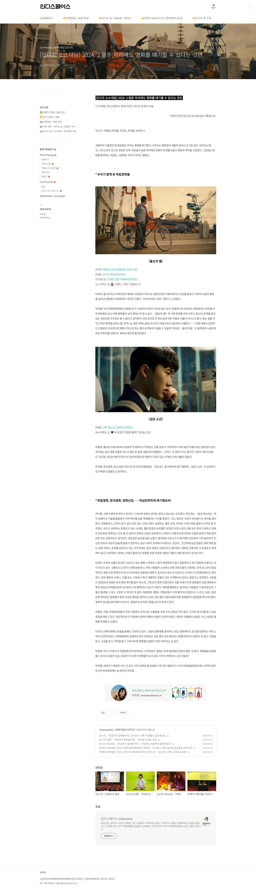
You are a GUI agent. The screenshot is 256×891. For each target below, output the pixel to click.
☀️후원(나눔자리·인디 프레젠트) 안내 (161, 18)
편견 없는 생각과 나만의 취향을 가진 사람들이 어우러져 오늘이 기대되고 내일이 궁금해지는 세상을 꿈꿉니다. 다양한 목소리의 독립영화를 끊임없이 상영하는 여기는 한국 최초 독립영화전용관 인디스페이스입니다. (151, 826)
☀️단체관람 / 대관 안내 (75, 18)
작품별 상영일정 (49, 168)
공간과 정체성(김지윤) (114, 274)
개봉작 (45, 176)
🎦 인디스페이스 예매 (49, 117)
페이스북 (43, 95)
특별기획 (45, 172)
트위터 (58, 95)
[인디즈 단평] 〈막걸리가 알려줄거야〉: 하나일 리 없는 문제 (128, 739)
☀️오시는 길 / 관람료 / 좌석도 (114, 18)
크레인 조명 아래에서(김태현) (122, 279)
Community (106, 729)
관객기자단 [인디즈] (125, 729)
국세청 (43, 872)
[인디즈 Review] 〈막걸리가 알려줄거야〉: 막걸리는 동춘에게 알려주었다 (134, 743)
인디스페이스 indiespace (117, 819)
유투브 (65, 95)
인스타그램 (50, 95)
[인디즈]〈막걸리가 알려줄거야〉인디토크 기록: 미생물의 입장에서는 (132, 735)
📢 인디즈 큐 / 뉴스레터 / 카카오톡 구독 (58, 131)
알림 (43, 186)
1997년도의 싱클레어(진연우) (118, 427)
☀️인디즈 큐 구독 (201, 18)
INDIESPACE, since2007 (52, 196)
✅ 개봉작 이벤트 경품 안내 (52, 112)
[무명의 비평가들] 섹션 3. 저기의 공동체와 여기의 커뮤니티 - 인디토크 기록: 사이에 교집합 (142, 752)
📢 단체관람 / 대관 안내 (51, 121)
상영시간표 (47, 163)
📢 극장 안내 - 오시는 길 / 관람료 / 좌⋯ (58, 126)
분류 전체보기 (48, 149)
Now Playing (48, 154)
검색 (206, 6)
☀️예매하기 (46, 18)
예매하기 (45, 159)
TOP (213, 873)
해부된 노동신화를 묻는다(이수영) (120, 269)
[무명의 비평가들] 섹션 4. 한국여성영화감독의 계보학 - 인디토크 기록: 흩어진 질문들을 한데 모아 (145, 747)
